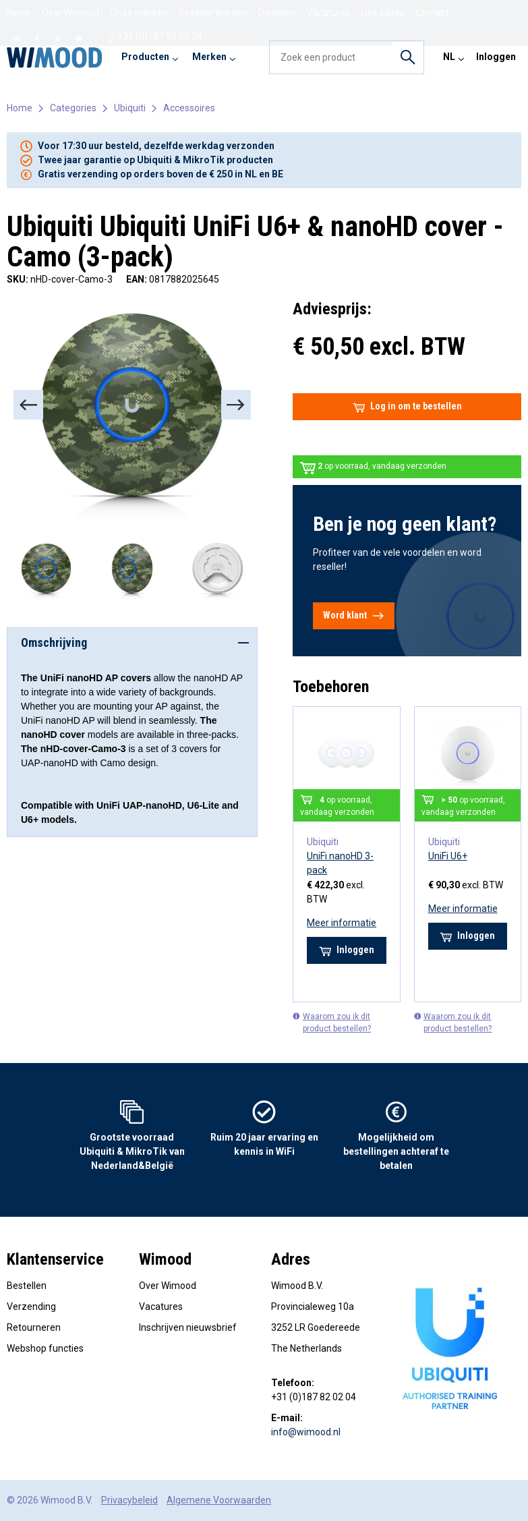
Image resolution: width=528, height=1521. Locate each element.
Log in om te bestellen (407, 407)
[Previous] (28, 405)
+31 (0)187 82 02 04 (154, 36)
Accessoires (189, 108)
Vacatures (161, 1306)
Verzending (31, 1306)
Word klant (353, 616)
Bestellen (27, 1285)
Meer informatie (341, 922)
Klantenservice (55, 1259)
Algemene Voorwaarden (219, 1500)
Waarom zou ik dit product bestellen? (332, 1022)
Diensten (277, 12)
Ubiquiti (130, 108)
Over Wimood (70, 12)
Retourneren (34, 1327)
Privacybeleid (129, 1500)
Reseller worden (213, 12)
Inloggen (496, 56)
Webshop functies (45, 1348)
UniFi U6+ (447, 856)
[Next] (236, 405)
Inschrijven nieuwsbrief (188, 1327)
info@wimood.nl (306, 1432)
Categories (73, 108)
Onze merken (139, 12)
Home (18, 12)
